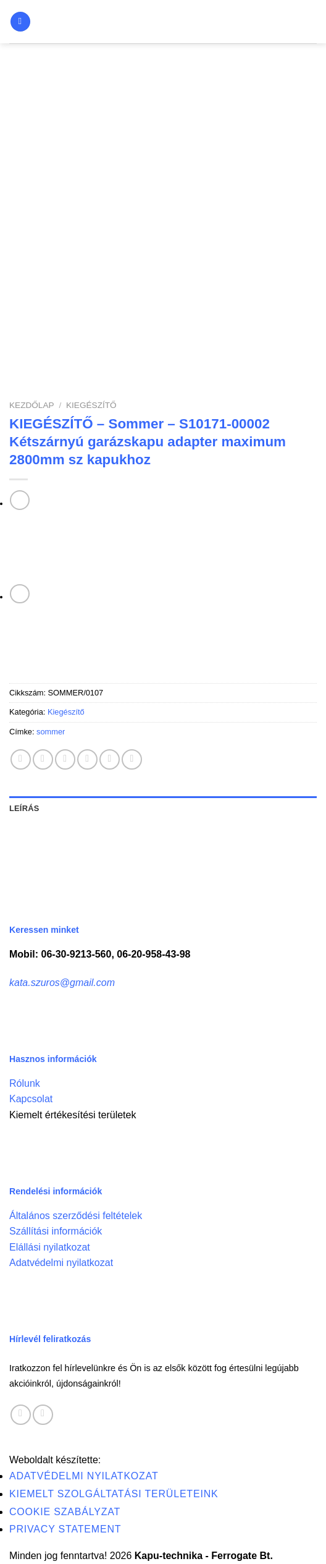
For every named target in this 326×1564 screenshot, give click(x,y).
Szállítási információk (55, 1231)
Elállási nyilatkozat (49, 1247)
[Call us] (43, 1415)
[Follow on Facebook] (20, 1415)
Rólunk (24, 1083)
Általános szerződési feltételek (75, 1215)
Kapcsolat (30, 1099)
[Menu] (20, 22)
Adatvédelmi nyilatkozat (61, 1262)
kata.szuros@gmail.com (62, 982)
